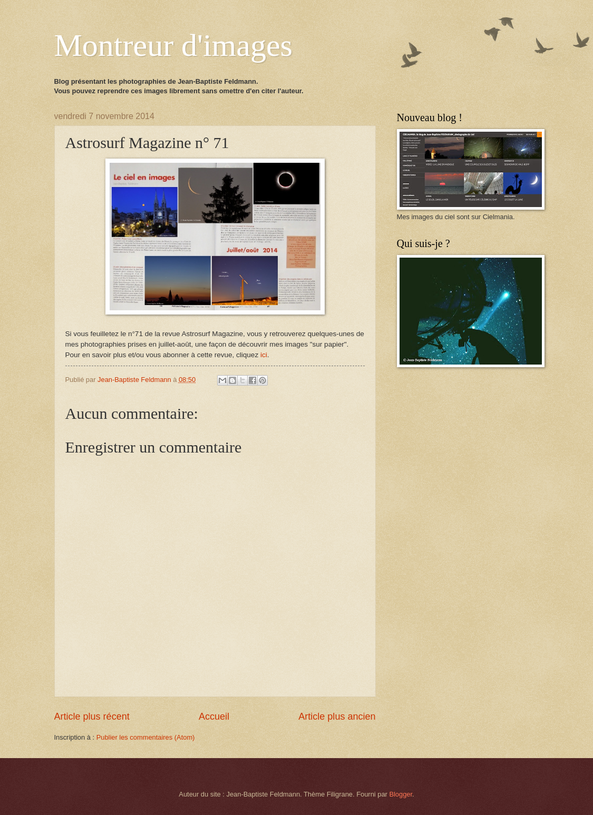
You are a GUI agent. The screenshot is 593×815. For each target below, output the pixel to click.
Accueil (214, 716)
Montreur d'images (173, 45)
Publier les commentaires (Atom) (145, 737)
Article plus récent (92, 716)
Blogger (400, 794)
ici (263, 355)
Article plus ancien (336, 716)
